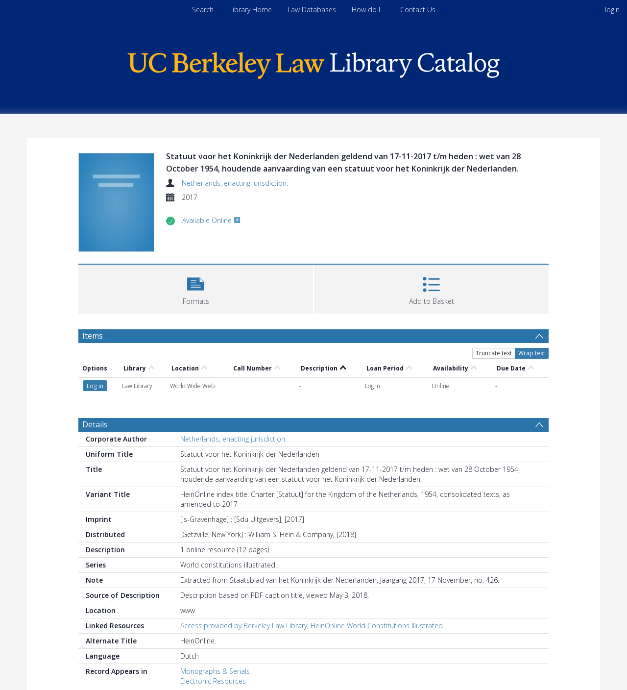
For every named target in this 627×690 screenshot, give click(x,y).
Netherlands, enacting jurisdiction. (235, 183)
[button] (195, 288)
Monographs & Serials (215, 671)
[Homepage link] (313, 62)
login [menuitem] (612, 9)
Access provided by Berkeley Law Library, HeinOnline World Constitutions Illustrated (311, 625)
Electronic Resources (213, 681)
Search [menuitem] (203, 9)
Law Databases (312, 9)
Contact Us (417, 9)
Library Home (250, 9)
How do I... (368, 9)
